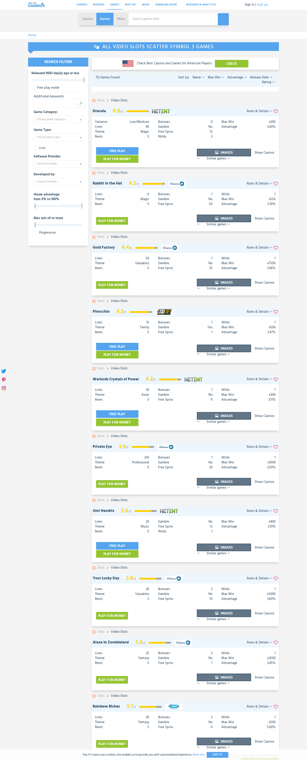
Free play (113, 151)
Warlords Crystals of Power (116, 354)
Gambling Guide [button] (167, 4)
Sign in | (250, 4)
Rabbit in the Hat (107, 175)
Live (39, 148)
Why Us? (130, 4)
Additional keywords (49, 96)
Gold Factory (104, 235)
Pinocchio (101, 294)
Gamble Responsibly (172, 712)
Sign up (262, 4)
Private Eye (102, 413)
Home (32, 35)
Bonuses (98, 4)
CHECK (232, 64)
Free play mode (45, 88)
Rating (268, 82)
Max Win (215, 77)
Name (199, 77)
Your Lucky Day (106, 532)
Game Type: (43, 130)
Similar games (262, 151)
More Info (198, 754)
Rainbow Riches (106, 651)
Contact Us (129, 712)
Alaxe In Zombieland (111, 591)
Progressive (45, 232)
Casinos (81, 4)
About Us (108, 712)
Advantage (237, 77)
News (145, 4)
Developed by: (44, 174)
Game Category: (46, 112)
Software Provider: (47, 156)
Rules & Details (259, 111)
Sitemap (200, 712)
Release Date (261, 77)
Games (114, 4)
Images (197, 151)
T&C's (148, 712)
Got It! (217, 754)
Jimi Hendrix (103, 472)
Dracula (99, 111)
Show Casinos (232, 151)
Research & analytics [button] (202, 4)
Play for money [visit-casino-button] (153, 151)
